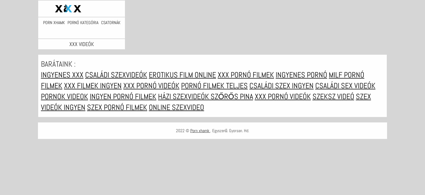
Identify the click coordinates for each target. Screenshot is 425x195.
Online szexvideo (176, 107)
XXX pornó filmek (246, 75)
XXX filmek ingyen (93, 85)
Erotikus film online (182, 75)
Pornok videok (64, 96)
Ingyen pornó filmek (123, 96)
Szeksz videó (333, 96)
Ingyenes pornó (301, 75)
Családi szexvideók (116, 75)
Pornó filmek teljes (214, 85)
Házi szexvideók (184, 96)
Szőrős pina (232, 96)
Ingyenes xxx (62, 75)
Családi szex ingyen (281, 85)
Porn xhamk (54, 22)
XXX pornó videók (151, 85)
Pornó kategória (82, 22)
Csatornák (110, 22)
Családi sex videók (345, 85)
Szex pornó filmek (117, 107)
